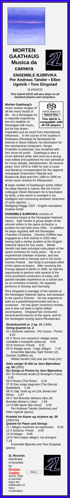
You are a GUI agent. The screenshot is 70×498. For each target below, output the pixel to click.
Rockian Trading (14, 471)
